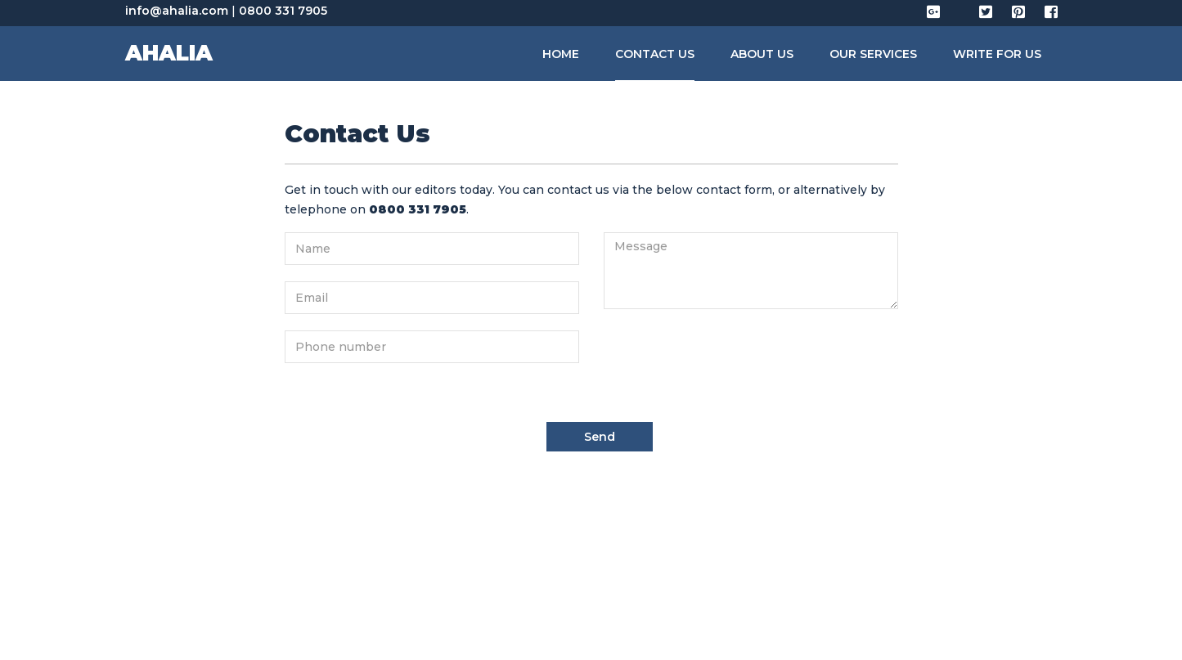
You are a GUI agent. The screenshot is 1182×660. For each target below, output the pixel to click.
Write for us (997, 54)
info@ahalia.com (176, 10)
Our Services (873, 54)
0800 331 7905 (283, 10)
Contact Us (654, 54)
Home (560, 54)
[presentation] (728, 357)
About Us (761, 54)
